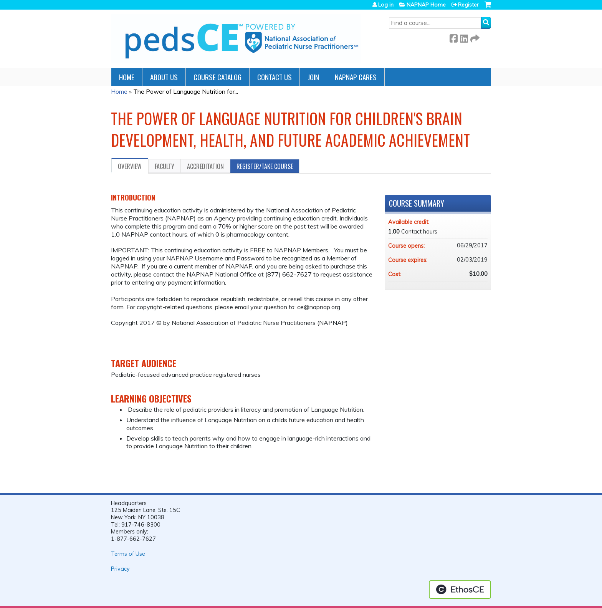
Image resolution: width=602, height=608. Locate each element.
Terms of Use (128, 553)
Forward (474, 37)
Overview (130, 166)
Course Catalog (217, 77)
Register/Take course (265, 166)
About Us (164, 77)
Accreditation (205, 166)
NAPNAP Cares (356, 77)
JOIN (313, 77)
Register (468, 4)
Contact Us (274, 77)
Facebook (453, 37)
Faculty (164, 166)
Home (126, 77)
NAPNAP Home (426, 4)
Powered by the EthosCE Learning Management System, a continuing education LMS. (460, 589)
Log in (386, 4)
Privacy (120, 568)
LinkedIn (464, 37)
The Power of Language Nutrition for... (185, 91)
